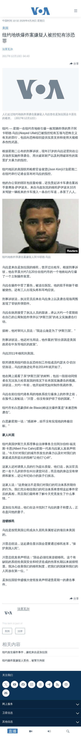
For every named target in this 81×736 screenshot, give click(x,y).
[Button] (74, 63)
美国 (5, 28)
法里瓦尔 (7, 49)
